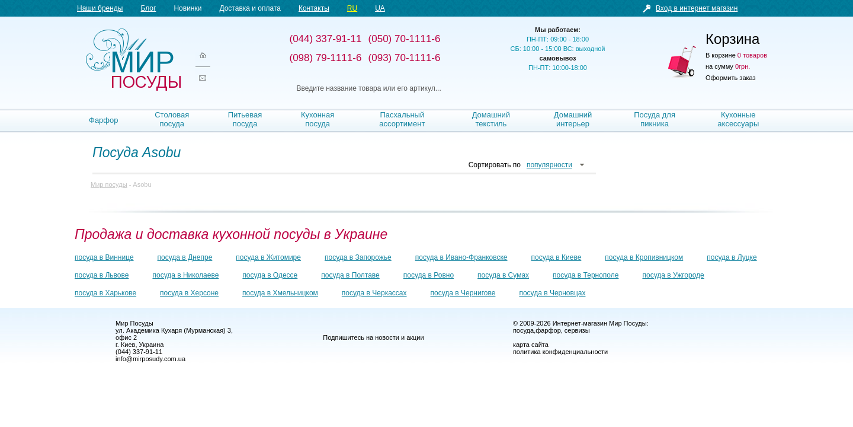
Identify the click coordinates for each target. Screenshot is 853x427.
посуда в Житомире (268, 257)
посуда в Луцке (731, 257)
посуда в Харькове (105, 293)
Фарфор (103, 120)
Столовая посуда (172, 119)
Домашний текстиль (491, 119)
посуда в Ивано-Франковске (461, 257)
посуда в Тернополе (585, 275)
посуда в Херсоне (189, 293)
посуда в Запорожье (358, 257)
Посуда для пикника (654, 119)
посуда (523, 330)
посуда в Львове (102, 275)
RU (352, 8)
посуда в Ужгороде (673, 275)
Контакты (314, 8)
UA (380, 8)
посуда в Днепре (185, 257)
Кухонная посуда (317, 119)
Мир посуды (133, 59)
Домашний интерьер (573, 119)
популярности (549, 165)
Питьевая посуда (245, 119)
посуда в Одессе (269, 275)
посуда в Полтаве (350, 275)
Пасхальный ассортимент (402, 119)
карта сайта (531, 344)
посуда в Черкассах (374, 293)
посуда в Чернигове (463, 293)
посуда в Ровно (428, 275)
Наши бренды (100, 8)
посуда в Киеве (556, 257)
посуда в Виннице (104, 257)
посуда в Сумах (503, 275)
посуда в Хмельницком (280, 293)
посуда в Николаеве (185, 275)
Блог (148, 8)
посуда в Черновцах (552, 293)
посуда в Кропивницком (644, 257)
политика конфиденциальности (560, 351)
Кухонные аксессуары (738, 119)
